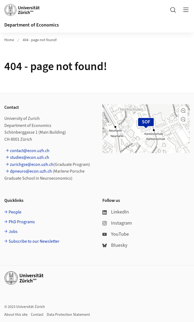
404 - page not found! (40, 40)
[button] (183, 110)
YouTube (115, 234)
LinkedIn (115, 212)
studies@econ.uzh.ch (29, 157)
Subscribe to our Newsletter (34, 241)
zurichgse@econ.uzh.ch (31, 164)
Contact (37, 314)
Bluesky (114, 245)
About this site (16, 314)
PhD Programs (22, 222)
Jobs (13, 232)
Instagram (117, 223)
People (15, 212)
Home (9, 40)
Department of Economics (31, 25)
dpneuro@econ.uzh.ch (31, 171)
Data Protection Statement (68, 314)
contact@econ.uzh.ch (29, 151)
